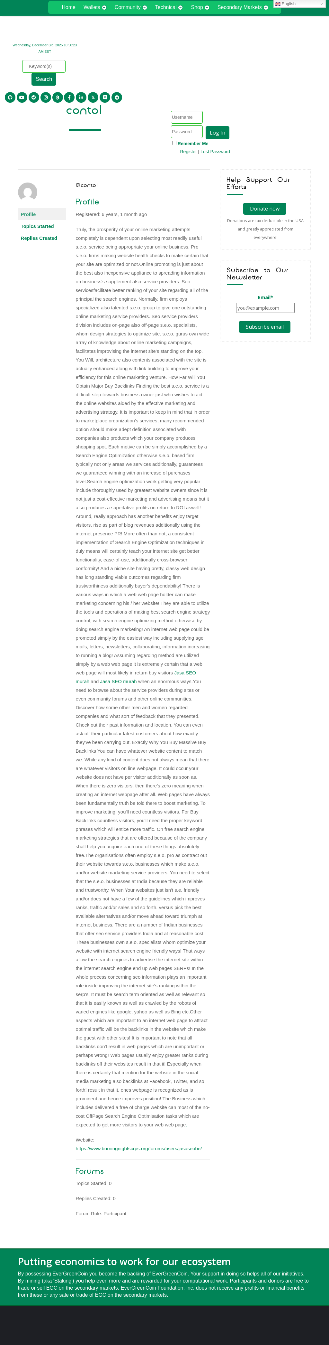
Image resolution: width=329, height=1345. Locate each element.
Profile (28, 149)
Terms (173, 1309)
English (285, 3)
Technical (169, 7)
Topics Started (37, 161)
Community (131, 7)
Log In (297, 56)
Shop (200, 7)
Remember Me (272, 67)
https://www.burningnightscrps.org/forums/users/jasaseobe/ (139, 1083)
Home (69, 7)
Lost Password (295, 75)
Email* (265, 232)
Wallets (95, 7)
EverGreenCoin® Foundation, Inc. (164, 1319)
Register (268, 75)
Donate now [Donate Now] (265, 143)
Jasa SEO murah (118, 616)
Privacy (156, 1309)
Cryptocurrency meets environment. (164, 1329)
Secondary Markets (243, 7)
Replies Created (39, 173)
